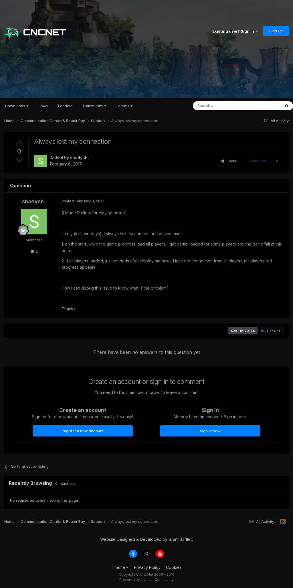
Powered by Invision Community (146, 579)
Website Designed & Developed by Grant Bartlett (146, 539)
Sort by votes (243, 330)
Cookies (174, 567)
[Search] (222, 105)
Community (94, 105)
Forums (124, 105)
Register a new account (83, 430)
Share (229, 161)
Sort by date (271, 330)
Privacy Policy (147, 567)
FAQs (43, 105)
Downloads (16, 105)
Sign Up (276, 31)
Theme (120, 567)
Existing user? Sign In (235, 31)
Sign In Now (210, 430)
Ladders (65, 105)
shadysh (79, 157)
